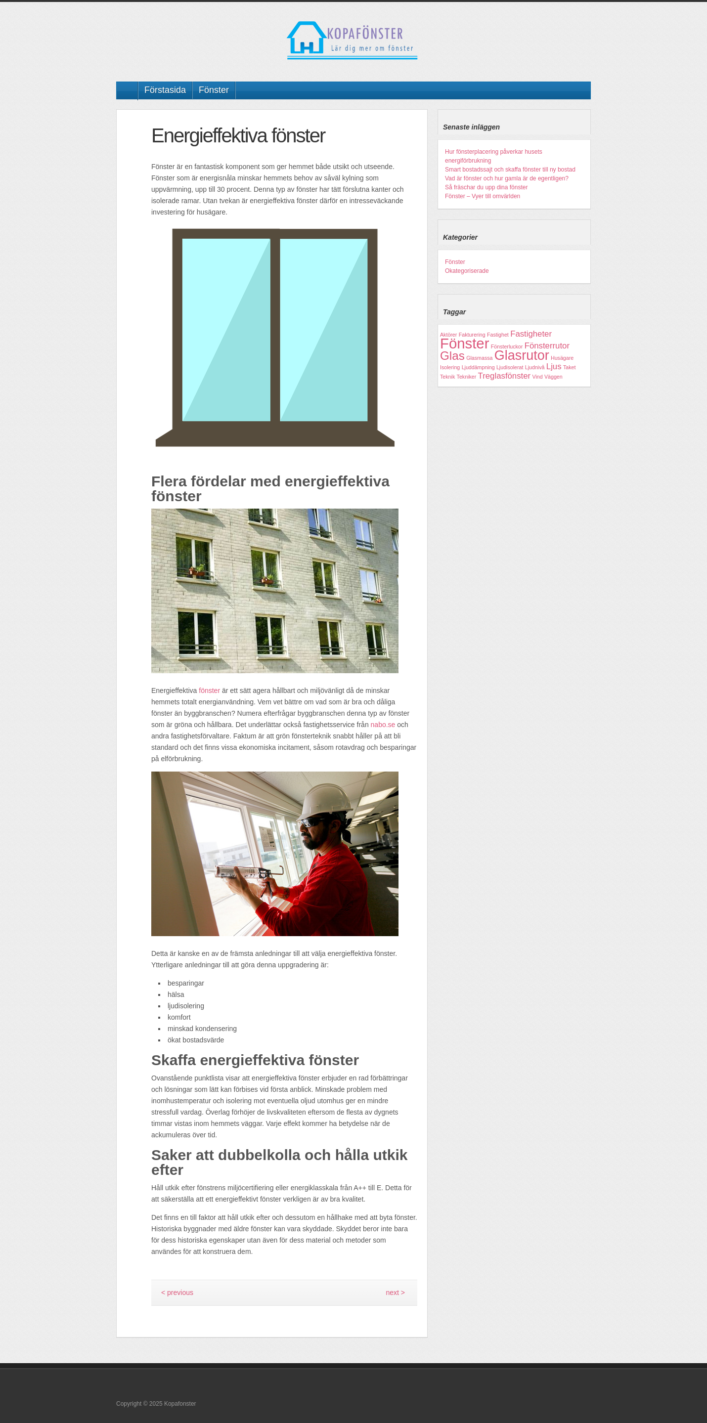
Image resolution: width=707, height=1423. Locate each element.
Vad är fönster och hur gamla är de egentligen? (507, 178)
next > (395, 1292)
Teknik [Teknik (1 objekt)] (447, 377)
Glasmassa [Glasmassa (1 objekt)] (479, 358)
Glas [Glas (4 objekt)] (452, 355)
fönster (209, 690)
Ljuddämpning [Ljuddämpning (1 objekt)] (478, 367)
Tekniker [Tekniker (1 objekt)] (467, 377)
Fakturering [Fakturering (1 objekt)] (472, 335)
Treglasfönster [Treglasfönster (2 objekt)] (504, 376)
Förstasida (165, 90)
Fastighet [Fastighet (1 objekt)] (498, 335)
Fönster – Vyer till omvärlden (482, 196)
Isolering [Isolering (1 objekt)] (450, 367)
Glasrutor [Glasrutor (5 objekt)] (521, 355)
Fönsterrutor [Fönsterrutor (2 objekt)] (547, 345)
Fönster (214, 90)
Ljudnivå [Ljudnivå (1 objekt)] (535, 367)
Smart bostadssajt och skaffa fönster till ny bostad (510, 169)
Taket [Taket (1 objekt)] (569, 367)
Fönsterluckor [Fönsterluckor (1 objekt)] (507, 346)
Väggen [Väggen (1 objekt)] (553, 377)
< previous (177, 1292)
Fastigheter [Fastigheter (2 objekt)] (531, 334)
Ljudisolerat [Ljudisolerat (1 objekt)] (510, 367)
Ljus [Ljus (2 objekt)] (554, 366)
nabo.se (383, 725)
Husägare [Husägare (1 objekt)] (562, 358)
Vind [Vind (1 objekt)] (537, 377)
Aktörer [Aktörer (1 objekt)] (448, 335)
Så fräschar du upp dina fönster (486, 187)
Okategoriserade (467, 270)
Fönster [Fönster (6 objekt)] (464, 343)
